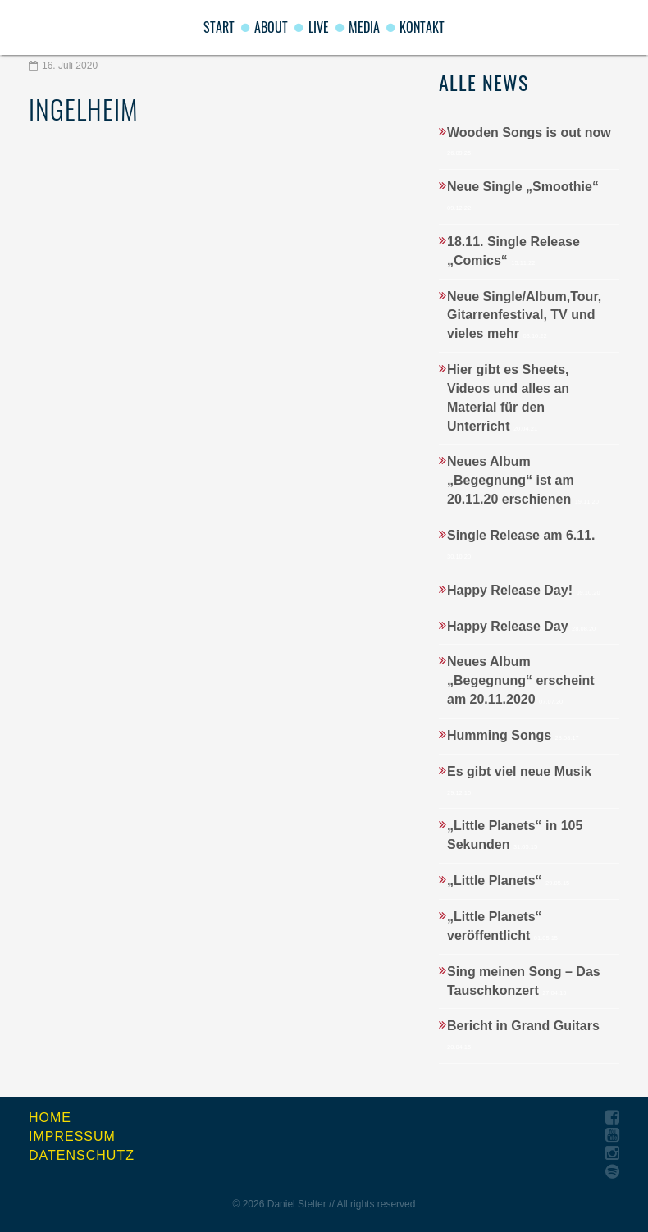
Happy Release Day (521, 626)
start (219, 27)
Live (318, 27)
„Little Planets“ (508, 880)
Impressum (72, 1136)
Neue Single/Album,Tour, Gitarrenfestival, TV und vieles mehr (524, 315)
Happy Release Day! (523, 590)
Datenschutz (82, 1155)
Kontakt (422, 27)
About (271, 27)
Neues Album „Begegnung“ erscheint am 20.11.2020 (521, 680)
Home (50, 1118)
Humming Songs (513, 735)
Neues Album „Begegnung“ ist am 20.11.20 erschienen (523, 480)
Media (364, 27)
